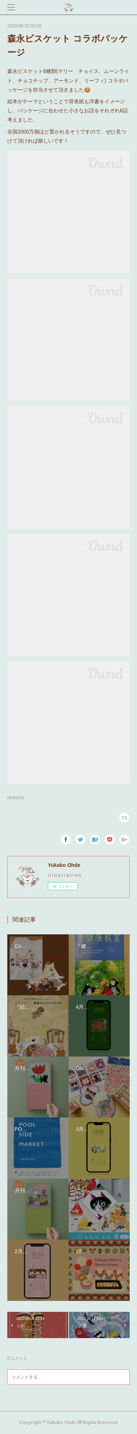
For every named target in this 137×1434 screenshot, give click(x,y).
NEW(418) (15, 798)
